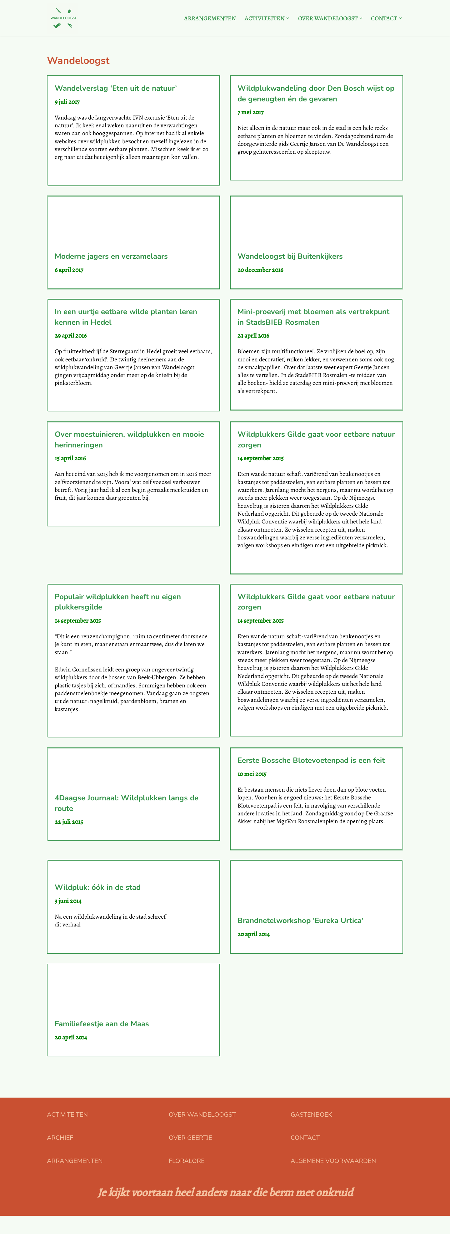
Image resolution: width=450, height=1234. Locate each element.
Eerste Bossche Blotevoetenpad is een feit (311, 769)
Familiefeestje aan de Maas (102, 1042)
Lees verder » (71, 176)
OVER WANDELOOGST (202, 1133)
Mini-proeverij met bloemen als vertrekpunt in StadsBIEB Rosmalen (313, 318)
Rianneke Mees (190, 934)
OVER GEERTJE (190, 1156)
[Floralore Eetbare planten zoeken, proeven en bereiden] (62, 18)
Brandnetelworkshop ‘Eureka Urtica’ (300, 938)
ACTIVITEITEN (67, 1133)
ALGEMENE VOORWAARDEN (333, 1179)
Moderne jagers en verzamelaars (111, 258)
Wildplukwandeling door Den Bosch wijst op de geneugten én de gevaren (316, 93)
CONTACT (305, 1156)
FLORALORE (187, 1179)
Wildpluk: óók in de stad (98, 905)
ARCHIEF (60, 1156)
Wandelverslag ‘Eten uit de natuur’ (116, 88)
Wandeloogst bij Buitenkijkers (290, 258)
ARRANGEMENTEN (207, 18)
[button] (285, 18)
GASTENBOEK (311, 1133)
